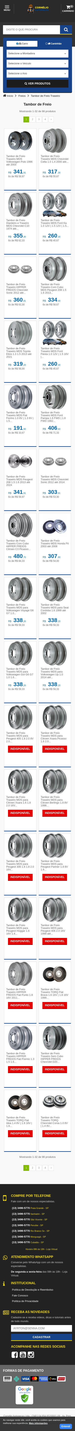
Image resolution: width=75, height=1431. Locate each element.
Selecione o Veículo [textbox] (19, 63)
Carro (22, 43)
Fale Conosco (20, 1295)
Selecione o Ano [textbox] (17, 73)
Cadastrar (41, 1337)
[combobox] (37, 54)
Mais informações (38, 1423)
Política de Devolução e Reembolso (32, 1289)
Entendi (65, 1426)
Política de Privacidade (25, 1301)
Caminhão (53, 43)
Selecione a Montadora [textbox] (21, 53)
